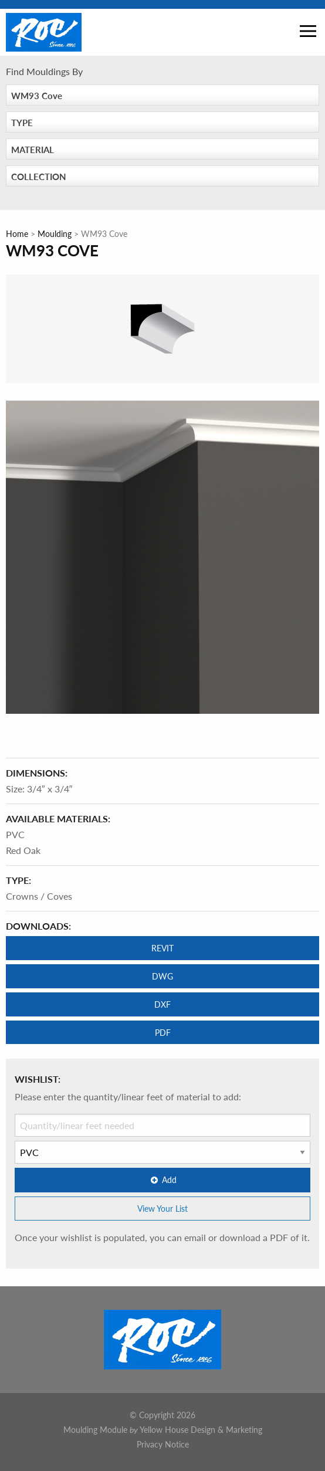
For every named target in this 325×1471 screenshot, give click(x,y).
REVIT (162, 948)
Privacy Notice (163, 1444)
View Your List (162, 1208)
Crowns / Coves (39, 896)
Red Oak (23, 850)
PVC (15, 834)
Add (162, 1179)
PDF (163, 1032)
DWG (162, 976)
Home (17, 233)
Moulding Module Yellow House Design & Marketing (162, 1429)
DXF (162, 1004)
